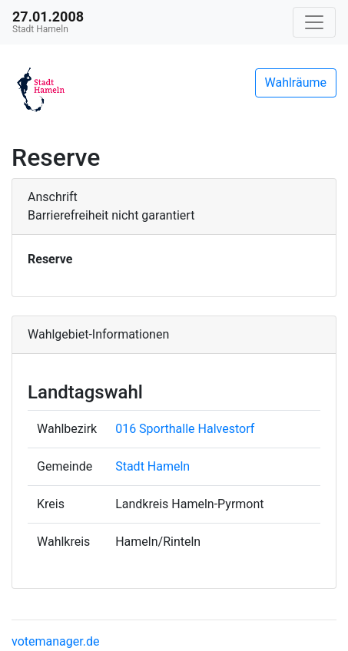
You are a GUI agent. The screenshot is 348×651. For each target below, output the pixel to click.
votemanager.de (55, 641)
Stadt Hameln (152, 466)
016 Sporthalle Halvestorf (184, 428)
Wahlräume (296, 82)
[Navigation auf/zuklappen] (314, 22)
